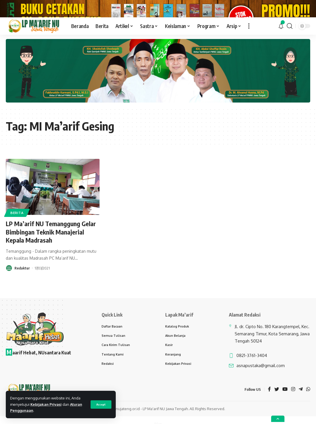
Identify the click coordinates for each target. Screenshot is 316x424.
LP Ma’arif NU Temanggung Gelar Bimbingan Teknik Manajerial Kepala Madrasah (51, 252)
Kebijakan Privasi (46, 404)
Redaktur (22, 289)
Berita (16, 233)
